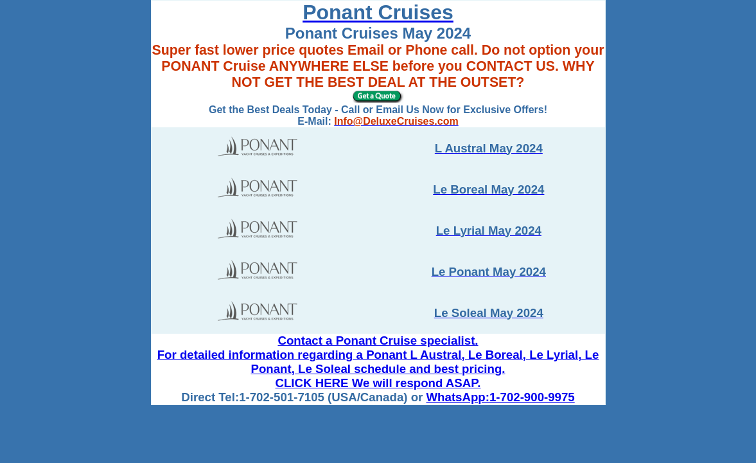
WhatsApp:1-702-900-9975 (500, 397)
